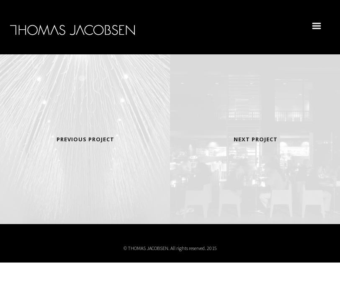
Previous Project (85, 139)
